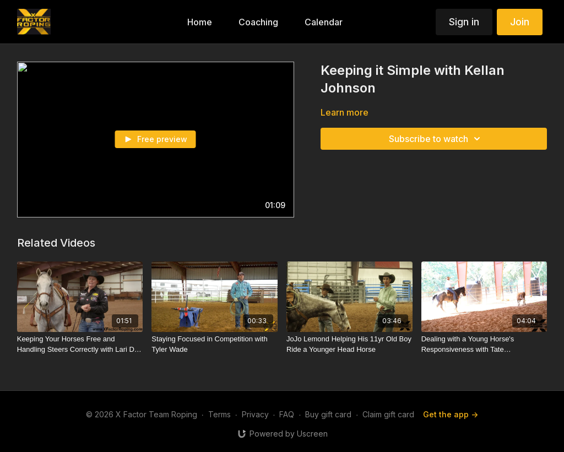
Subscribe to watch (436, 138)
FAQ (286, 414)
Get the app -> (450, 414)
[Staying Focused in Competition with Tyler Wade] (214, 344)
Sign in (464, 22)
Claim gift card (388, 414)
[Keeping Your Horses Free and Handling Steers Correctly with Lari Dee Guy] (80, 344)
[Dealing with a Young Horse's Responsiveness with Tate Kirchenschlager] (484, 344)
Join (519, 22)
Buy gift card (328, 414)
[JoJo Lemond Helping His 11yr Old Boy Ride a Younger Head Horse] (349, 344)
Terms (219, 414)
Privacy (255, 414)
